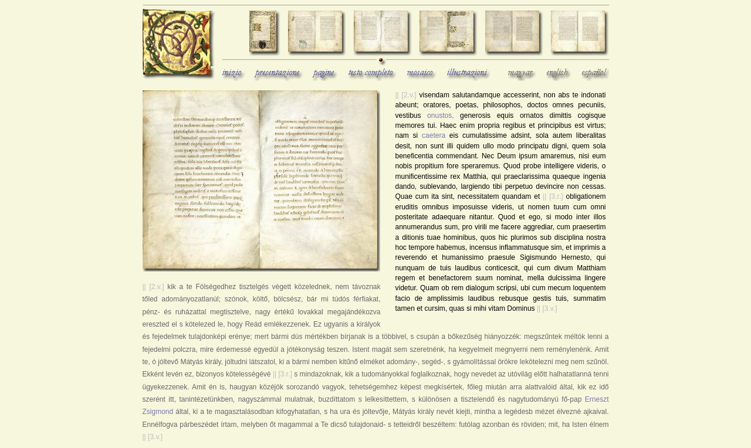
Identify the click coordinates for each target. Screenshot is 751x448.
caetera (433, 135)
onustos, (440, 115)
